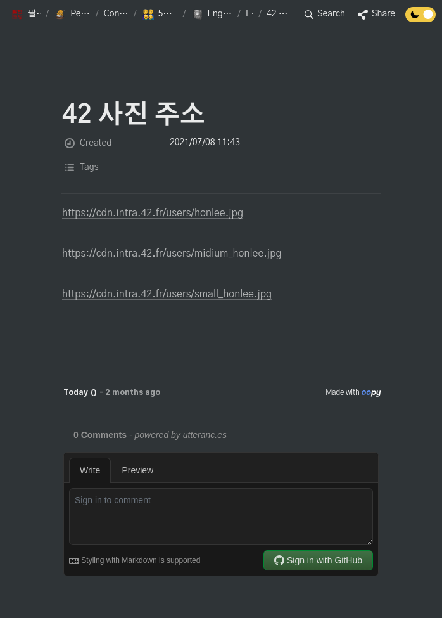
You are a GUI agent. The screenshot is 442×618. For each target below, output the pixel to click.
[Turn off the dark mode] (420, 19)
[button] (26, 14)
